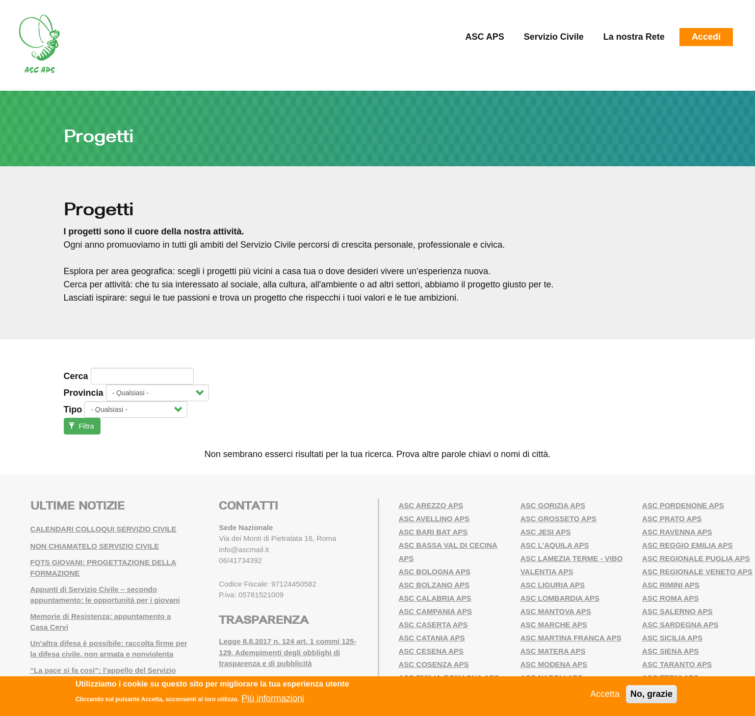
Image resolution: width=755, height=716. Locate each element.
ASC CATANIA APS (432, 638)
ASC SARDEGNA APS (680, 624)
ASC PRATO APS (672, 518)
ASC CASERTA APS (433, 624)
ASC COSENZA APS (434, 664)
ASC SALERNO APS (677, 611)
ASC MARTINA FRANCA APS (571, 638)
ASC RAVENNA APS (677, 532)
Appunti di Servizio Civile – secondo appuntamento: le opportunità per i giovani (105, 595)
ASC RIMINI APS (671, 585)
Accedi (706, 37)
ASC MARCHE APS (554, 624)
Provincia (84, 393)
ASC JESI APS (546, 532)
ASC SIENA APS (670, 651)
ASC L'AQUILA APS (555, 545)
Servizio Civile (554, 37)
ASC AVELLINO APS (434, 518)
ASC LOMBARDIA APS (560, 598)
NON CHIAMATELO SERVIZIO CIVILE (94, 546)
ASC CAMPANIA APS (435, 611)
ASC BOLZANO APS (434, 585)
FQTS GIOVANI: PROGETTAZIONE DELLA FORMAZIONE (103, 568)
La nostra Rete (634, 37)
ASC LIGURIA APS (553, 585)
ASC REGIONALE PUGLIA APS (696, 558)
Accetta (605, 694)
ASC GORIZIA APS (553, 505)
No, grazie (651, 694)
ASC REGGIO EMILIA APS (687, 545)
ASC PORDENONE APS (683, 505)
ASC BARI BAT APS (433, 532)
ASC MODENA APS (554, 664)
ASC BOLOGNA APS (434, 571)
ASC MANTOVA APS (556, 611)
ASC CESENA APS (431, 651)
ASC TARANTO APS (677, 664)
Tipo (73, 409)
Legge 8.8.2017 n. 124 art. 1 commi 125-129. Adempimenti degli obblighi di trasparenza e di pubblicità (287, 652)
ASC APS (484, 37)
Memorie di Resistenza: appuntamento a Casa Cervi (100, 622)
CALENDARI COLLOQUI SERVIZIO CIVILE (103, 529)
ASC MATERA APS (553, 651)
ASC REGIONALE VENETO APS (697, 571)
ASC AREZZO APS (431, 505)
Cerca (76, 376)
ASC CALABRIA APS (435, 598)
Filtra (81, 426)
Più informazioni (272, 698)
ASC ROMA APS (670, 598)
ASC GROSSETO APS (559, 518)
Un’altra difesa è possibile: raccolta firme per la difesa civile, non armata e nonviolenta (108, 649)
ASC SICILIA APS (672, 638)
